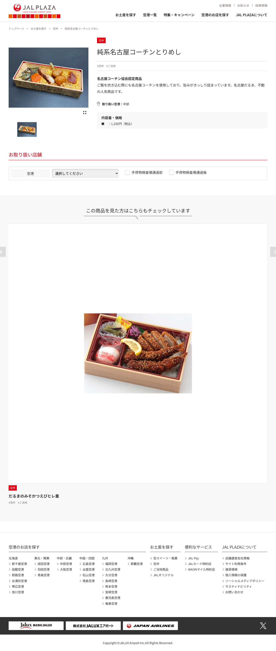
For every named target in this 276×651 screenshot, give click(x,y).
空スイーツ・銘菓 (165, 558)
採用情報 (261, 5)
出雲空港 (89, 569)
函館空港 (18, 569)
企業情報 (225, 5)
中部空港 (66, 564)
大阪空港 (66, 569)
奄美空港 (111, 603)
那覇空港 (137, 564)
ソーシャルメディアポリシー (244, 581)
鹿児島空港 (112, 597)
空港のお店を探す (215, 14)
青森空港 (44, 575)
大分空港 (111, 575)
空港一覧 (150, 14)
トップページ (16, 28)
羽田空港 (44, 569)
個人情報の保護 (235, 575)
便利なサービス (198, 547)
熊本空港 (111, 586)
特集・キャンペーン (179, 14)
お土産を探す (125, 14)
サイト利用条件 (235, 564)
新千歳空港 (19, 564)
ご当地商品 (160, 569)
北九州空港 (112, 569)
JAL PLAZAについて (251, 14)
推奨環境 (231, 569)
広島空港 (89, 564)
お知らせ (243, 5)
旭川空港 (18, 592)
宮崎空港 (111, 592)
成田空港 (44, 564)
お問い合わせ (234, 592)
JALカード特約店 (199, 564)
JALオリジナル (163, 575)
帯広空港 (18, 586)
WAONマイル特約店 (201, 569)
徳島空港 (89, 581)
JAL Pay (193, 558)
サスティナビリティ (238, 586)
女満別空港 (19, 581)
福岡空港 (111, 564)
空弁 (55, 28)
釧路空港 (18, 575)
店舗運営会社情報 (237, 558)
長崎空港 (111, 581)
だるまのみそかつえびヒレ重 (34, 496)
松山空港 (89, 575)
